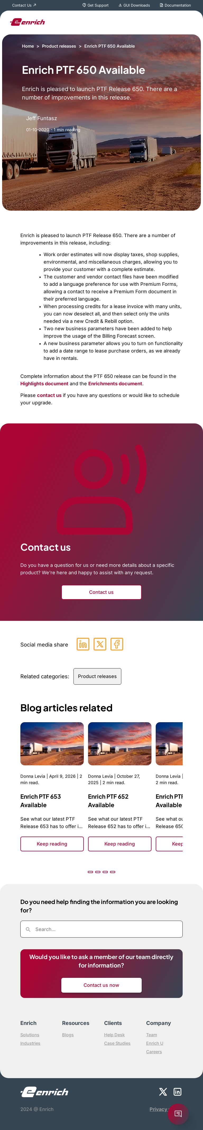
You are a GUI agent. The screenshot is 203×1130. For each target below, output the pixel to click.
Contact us (101, 592)
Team (151, 1034)
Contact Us (21, 5)
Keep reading (52, 844)
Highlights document (44, 383)
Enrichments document (115, 383)
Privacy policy (166, 1109)
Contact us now (101, 985)
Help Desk (114, 1034)
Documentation (178, 5)
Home (28, 46)
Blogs (68, 1034)
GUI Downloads (136, 5)
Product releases (59, 46)
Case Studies (117, 1043)
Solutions (29, 1034)
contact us (49, 395)
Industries (30, 1043)
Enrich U (154, 1043)
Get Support (98, 5)
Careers (154, 1051)
